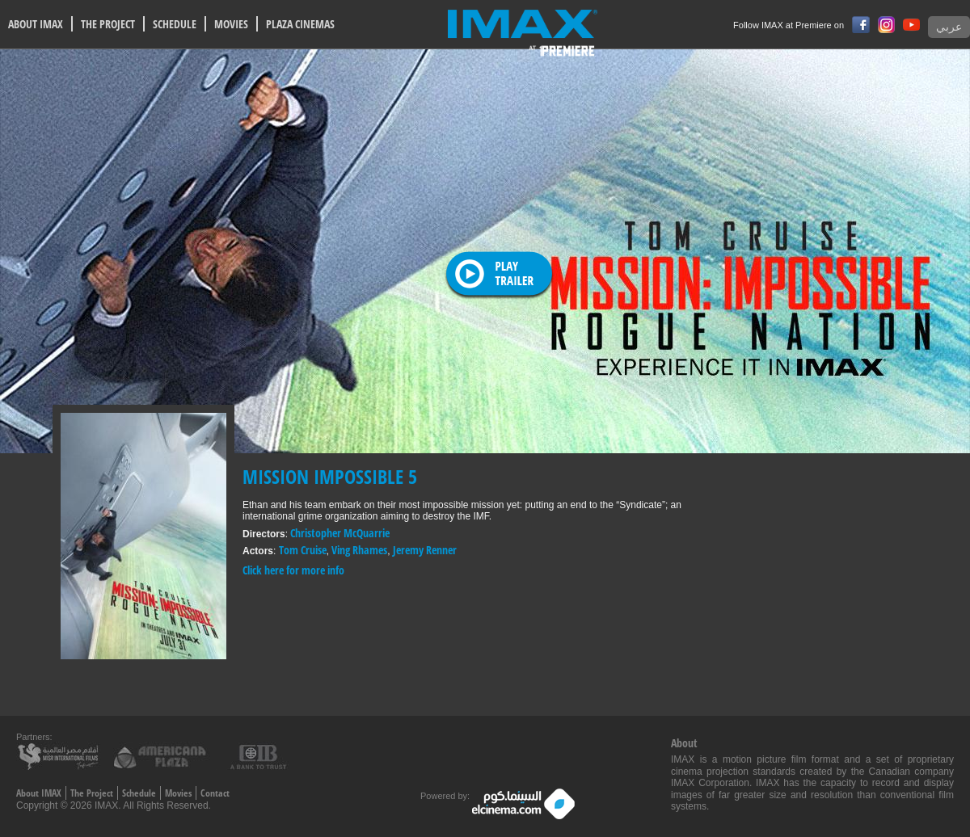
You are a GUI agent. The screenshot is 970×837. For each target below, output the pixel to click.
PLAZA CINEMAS (300, 24)
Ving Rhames (359, 549)
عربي (949, 27)
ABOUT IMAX (35, 24)
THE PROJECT (108, 24)
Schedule (139, 793)
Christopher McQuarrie (340, 532)
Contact (215, 793)
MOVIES (231, 24)
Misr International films (60, 756)
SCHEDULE (174, 24)
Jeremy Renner (425, 549)
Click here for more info (293, 570)
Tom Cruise (303, 549)
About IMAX (38, 793)
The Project (91, 793)
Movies (178, 793)
